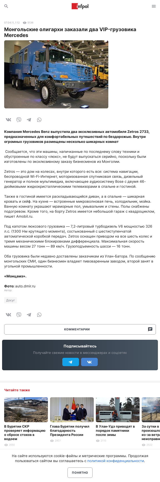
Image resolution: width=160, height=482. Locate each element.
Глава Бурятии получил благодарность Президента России (69, 430)
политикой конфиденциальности (115, 461)
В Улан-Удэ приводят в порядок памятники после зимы (115, 430)
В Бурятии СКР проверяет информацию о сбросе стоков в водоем (24, 432)
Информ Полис (80, 6)
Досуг (10, 300)
